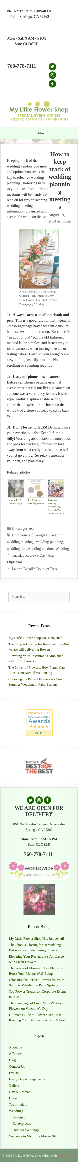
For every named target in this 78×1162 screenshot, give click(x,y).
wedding (56, 535)
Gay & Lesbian (20, 1092)
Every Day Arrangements (27, 1079)
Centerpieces (21, 1124)
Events (14, 1073)
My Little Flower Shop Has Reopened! (35, 638)
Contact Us (17, 1066)
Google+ (41, 535)
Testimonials (18, 1105)
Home (13, 1098)
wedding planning (49, 542)
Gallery (14, 1085)
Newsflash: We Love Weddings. (15, 502)
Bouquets (19, 1117)
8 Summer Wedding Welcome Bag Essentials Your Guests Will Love (56, 507)
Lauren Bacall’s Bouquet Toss (34, 569)
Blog (12, 1060)
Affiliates (15, 1054)
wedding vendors (41, 549)
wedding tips (16, 549)
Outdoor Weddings (25, 1130)
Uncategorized (23, 528)
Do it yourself (22, 535)
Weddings (63, 549)
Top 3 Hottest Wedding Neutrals (36, 502)
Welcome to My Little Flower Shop (34, 1136)
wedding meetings (20, 542)
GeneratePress (66, 1155)
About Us (16, 1047)
